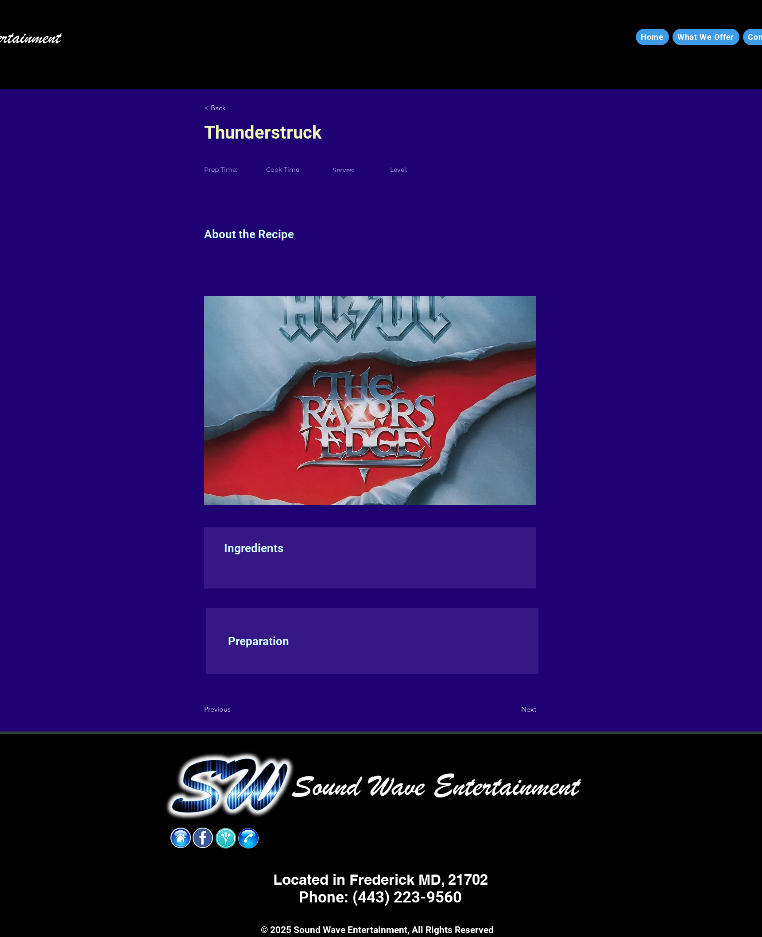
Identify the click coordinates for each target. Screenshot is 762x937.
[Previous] (233, 709)
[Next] (514, 709)
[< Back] (233, 108)
